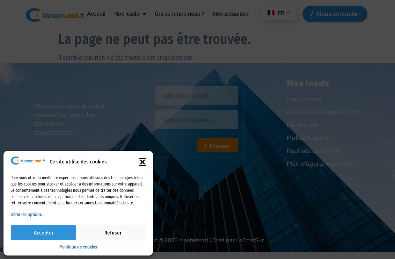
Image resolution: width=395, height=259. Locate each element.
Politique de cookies (78, 247)
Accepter (43, 233)
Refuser (113, 233)
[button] (142, 162)
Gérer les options (26, 214)
